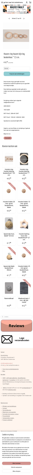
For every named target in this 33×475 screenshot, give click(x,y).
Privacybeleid (6, 416)
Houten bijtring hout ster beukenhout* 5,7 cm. (24, 236)
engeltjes (12, 380)
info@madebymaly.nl (6, 363)
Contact (5, 408)
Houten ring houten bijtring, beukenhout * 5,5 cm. (9, 172)
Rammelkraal (8, 298)
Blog (4, 371)
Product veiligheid (7, 420)
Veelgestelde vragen (8, 418)
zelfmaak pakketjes (11, 378)
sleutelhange (21, 378)
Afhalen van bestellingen (9, 406)
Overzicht (7, 138)
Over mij (5, 369)
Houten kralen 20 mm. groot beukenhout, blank (9, 204)
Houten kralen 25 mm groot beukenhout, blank (24, 269)
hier (5, 365)
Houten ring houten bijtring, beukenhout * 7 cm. (24, 172)
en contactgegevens (13, 369)
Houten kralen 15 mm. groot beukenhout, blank (24, 204)
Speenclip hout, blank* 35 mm (9, 235)
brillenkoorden (12, 389)
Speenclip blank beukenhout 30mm (8, 268)
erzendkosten (7, 410)
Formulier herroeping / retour (11, 414)
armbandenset (26, 388)
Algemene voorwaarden (9, 412)
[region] (16, 455)
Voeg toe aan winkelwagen (16, 73)
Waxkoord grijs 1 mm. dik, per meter (24, 300)
